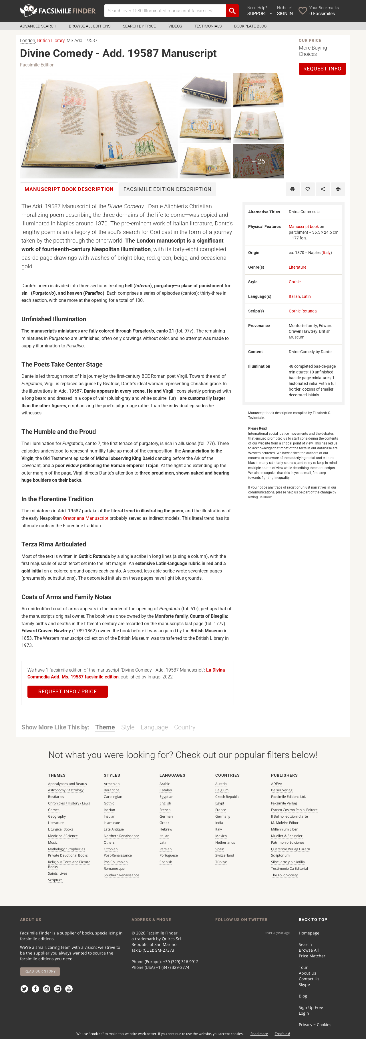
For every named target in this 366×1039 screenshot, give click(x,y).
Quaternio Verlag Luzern (290, 849)
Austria (221, 783)
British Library (51, 40)
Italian (294, 296)
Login (304, 1013)
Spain (219, 849)
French (165, 809)
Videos (175, 26)
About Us (307, 973)
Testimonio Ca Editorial (289, 868)
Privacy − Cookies (315, 1024)
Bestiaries (56, 796)
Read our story (40, 971)
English (165, 803)
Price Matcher (312, 956)
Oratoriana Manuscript (85, 518)
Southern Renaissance (121, 875)
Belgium (221, 790)
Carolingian (113, 796)
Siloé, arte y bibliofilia (288, 861)
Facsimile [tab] (168, 189)
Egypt (219, 803)
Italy (327, 252)
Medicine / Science (63, 835)
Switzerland (224, 855)
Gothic (295, 282)
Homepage (309, 933)
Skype (304, 984)
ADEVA (276, 783)
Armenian (112, 783)
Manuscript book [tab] (69, 189)
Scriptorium (280, 855)
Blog (303, 996)
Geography (57, 816)
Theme (105, 727)
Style (127, 727)
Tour (303, 967)
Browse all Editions (89, 26)
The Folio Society (284, 875)
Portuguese (169, 855)
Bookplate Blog (250, 26)
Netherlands (225, 842)
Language (154, 727)
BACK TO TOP (313, 919)
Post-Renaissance (118, 855)
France (220, 809)
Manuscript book (304, 226)
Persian (166, 849)
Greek (164, 822)
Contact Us (309, 978)
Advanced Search (38, 26)
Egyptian (166, 796)
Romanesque (114, 868)
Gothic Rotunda (303, 311)
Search (305, 944)
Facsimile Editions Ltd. (288, 796)
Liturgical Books (60, 829)
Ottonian (111, 849)
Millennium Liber (284, 829)
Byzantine (112, 790)
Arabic (165, 783)
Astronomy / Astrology (65, 790)
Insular (109, 816)
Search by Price (139, 26)
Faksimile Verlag (284, 803)
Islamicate (112, 822)
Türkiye (221, 861)
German (166, 816)
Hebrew (166, 829)
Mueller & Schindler (287, 835)
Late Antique (114, 829)
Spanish (166, 861)
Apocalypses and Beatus (67, 783)
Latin (306, 296)
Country (184, 727)
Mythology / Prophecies (66, 849)
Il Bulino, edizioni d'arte (289, 816)
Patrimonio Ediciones (288, 842)
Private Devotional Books (68, 855)
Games (53, 809)
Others (109, 842)
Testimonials (208, 26)
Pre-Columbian (116, 861)
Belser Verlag (282, 790)
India (219, 822)
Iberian (109, 809)
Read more (259, 1033)
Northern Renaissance (121, 835)
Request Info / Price (67, 691)
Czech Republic (227, 796)
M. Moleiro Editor (285, 822)
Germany (222, 816)
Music (52, 842)
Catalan (166, 790)
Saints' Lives (57, 873)
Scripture (55, 879)
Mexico (221, 835)
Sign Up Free (311, 1007)
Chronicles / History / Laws (69, 803)
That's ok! (282, 1033)
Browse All (309, 950)
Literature (297, 267)
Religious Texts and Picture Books (69, 864)
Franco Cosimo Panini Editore (294, 809)
